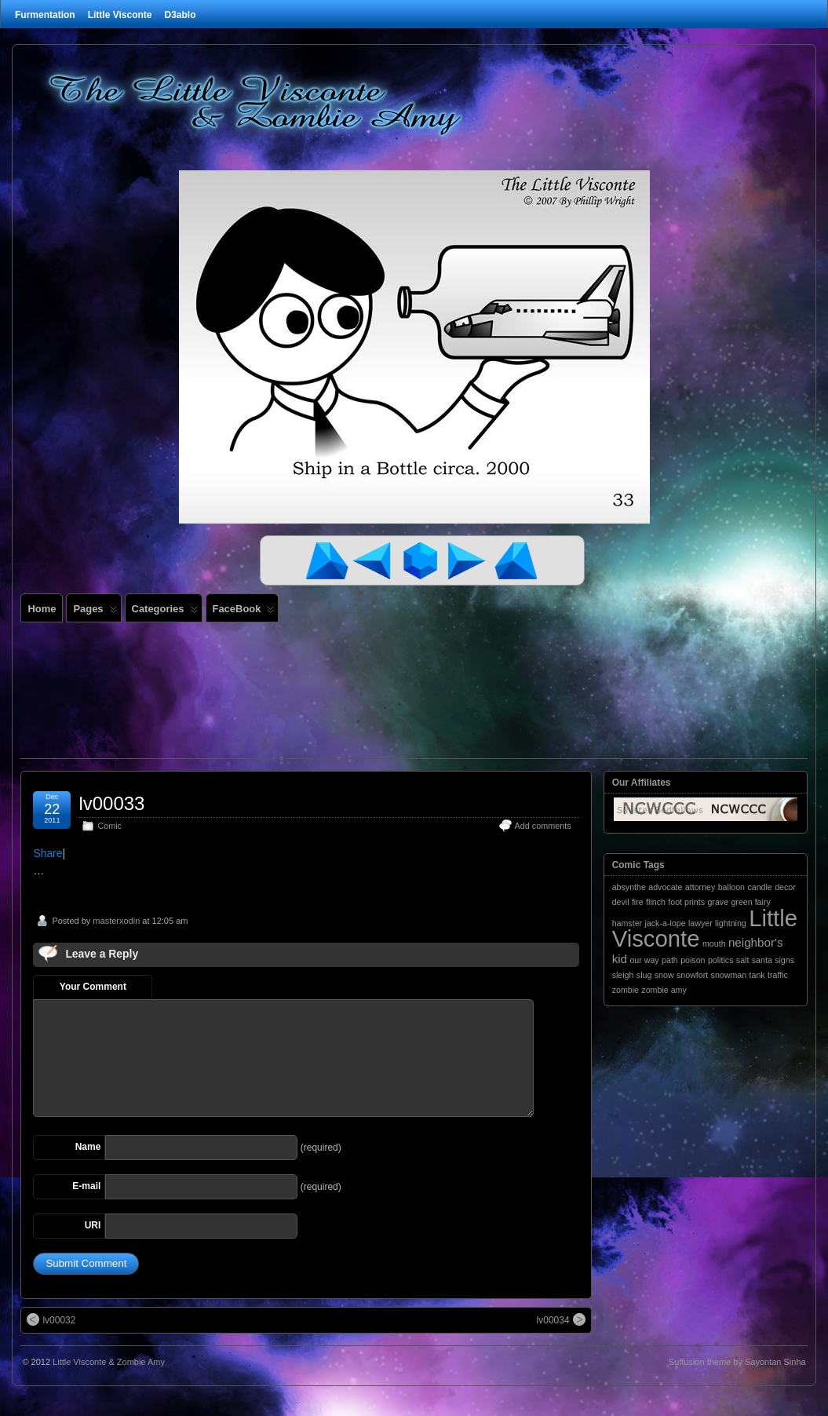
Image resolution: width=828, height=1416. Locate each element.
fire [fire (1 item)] (638, 902)
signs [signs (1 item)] (784, 960)
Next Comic (469, 560)
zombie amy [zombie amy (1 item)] (663, 989)
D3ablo (179, 14)
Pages (94, 612)
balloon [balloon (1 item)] (731, 887)
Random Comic (422, 560)
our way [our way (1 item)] (643, 960)
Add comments (543, 825)
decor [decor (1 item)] (785, 887)
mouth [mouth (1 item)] (714, 943)
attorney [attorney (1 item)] (700, 887)
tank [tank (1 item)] (757, 975)
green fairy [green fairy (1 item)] (750, 902)
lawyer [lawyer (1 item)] (700, 923)
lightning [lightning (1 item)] (730, 923)
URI (93, 1225)
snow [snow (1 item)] (664, 975)
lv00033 (111, 803)
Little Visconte (120, 14)
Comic (109, 825)
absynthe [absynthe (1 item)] (629, 887)
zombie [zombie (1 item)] (625, 989)
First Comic (328, 560)
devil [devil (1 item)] (620, 902)
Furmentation (45, 14)
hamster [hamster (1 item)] (627, 923)
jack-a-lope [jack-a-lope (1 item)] (664, 923)
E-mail (86, 1186)
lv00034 (561, 1319)
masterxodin (116, 920)
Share (47, 853)
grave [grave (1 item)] (717, 902)
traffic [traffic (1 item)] (778, 975)
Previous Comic (375, 560)
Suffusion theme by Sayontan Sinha (737, 1362)
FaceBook (244, 612)
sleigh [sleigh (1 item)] (623, 975)
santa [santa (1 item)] (762, 960)
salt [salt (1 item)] (743, 960)
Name (88, 1146)
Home (41, 609)
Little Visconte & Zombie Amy (109, 1362)
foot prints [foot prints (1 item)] (686, 902)
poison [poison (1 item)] (692, 960)
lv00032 (51, 1319)
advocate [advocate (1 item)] (665, 887)
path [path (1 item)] (670, 960)
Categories (165, 612)
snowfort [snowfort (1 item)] (692, 975)
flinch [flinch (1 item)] (656, 902)
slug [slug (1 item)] (644, 975)
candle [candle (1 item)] (759, 887)
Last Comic (516, 560)
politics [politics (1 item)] (721, 960)
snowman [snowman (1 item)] (729, 975)
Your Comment (93, 986)
